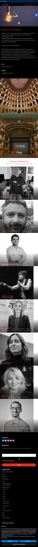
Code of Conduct (6, 517)
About (3, 515)
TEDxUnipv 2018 (7, 510)
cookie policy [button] (32, 531)
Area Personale (3, 1)
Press (3, 513)
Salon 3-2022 (6, 501)
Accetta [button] (28, 541)
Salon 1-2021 (6, 506)
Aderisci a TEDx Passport (7, 471)
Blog (3, 481)
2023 (4, 494)
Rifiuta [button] (10, 541)
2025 (4, 489)
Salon (3, 474)
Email (3, 451)
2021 (4, 498)
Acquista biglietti (28, 4)
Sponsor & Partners (6, 483)
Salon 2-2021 (6, 503)
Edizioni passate (5, 487)
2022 (4, 496)
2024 (4, 491)
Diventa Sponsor (7, 485)
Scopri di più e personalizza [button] (19, 544)
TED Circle (4, 476)
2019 (4, 508)
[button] (36, 15)
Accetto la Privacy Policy (8, 460)
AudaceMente (5, 479)
